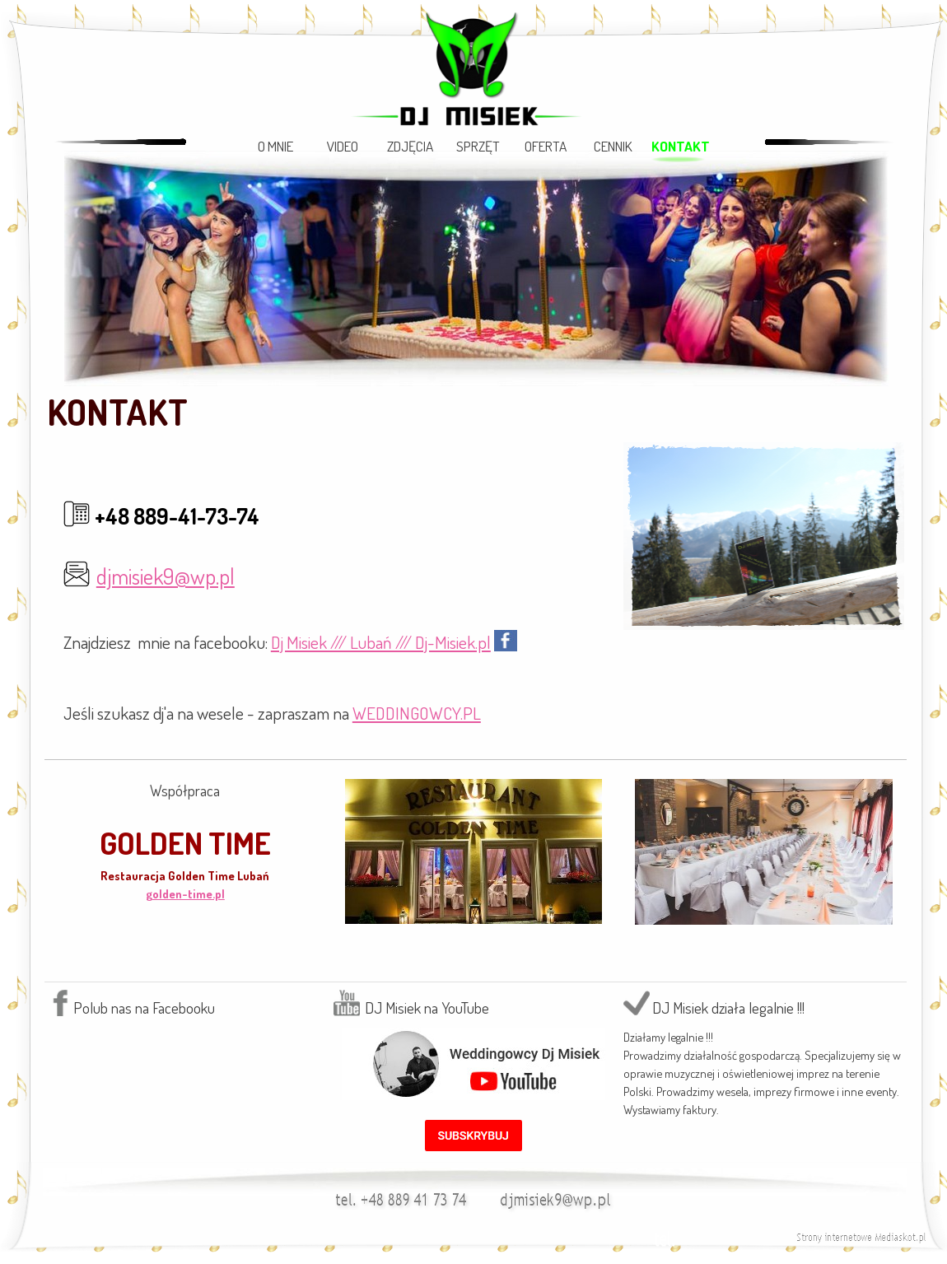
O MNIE (275, 146)
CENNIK (613, 146)
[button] (559, 1195)
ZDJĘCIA (410, 146)
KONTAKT (680, 146)
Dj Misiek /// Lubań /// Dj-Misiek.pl (381, 642)
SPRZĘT (478, 146)
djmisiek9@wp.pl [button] (165, 576)
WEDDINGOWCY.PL (416, 713)
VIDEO (342, 146)
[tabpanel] (475, 412)
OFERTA (546, 146)
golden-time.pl (185, 893)
